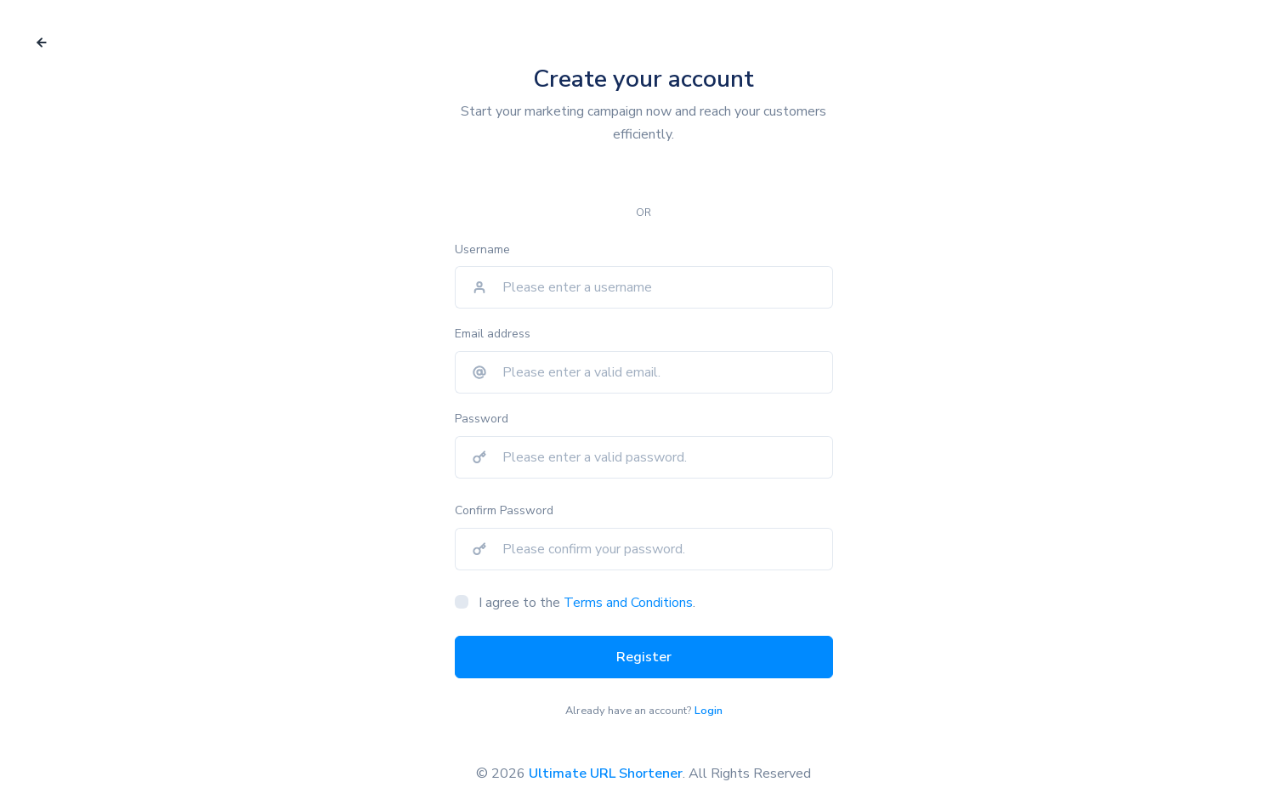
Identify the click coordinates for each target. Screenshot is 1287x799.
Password (481, 419)
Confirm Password (504, 510)
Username (482, 249)
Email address (492, 334)
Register (644, 657)
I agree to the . (587, 602)
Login (709, 710)
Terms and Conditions (628, 602)
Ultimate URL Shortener (606, 773)
